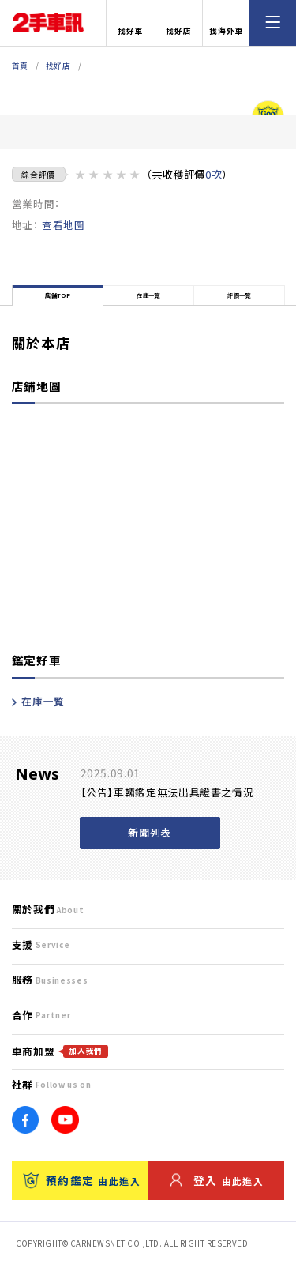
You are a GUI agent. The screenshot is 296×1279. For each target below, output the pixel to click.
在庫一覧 (38, 715)
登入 (217, 1194)
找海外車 (226, 24)
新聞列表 (149, 846)
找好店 (179, 24)
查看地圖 (63, 224)
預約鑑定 (82, 1194)
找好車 (131, 24)
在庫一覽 (148, 302)
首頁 (20, 65)
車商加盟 (60, 1065)
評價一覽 (239, 302)
